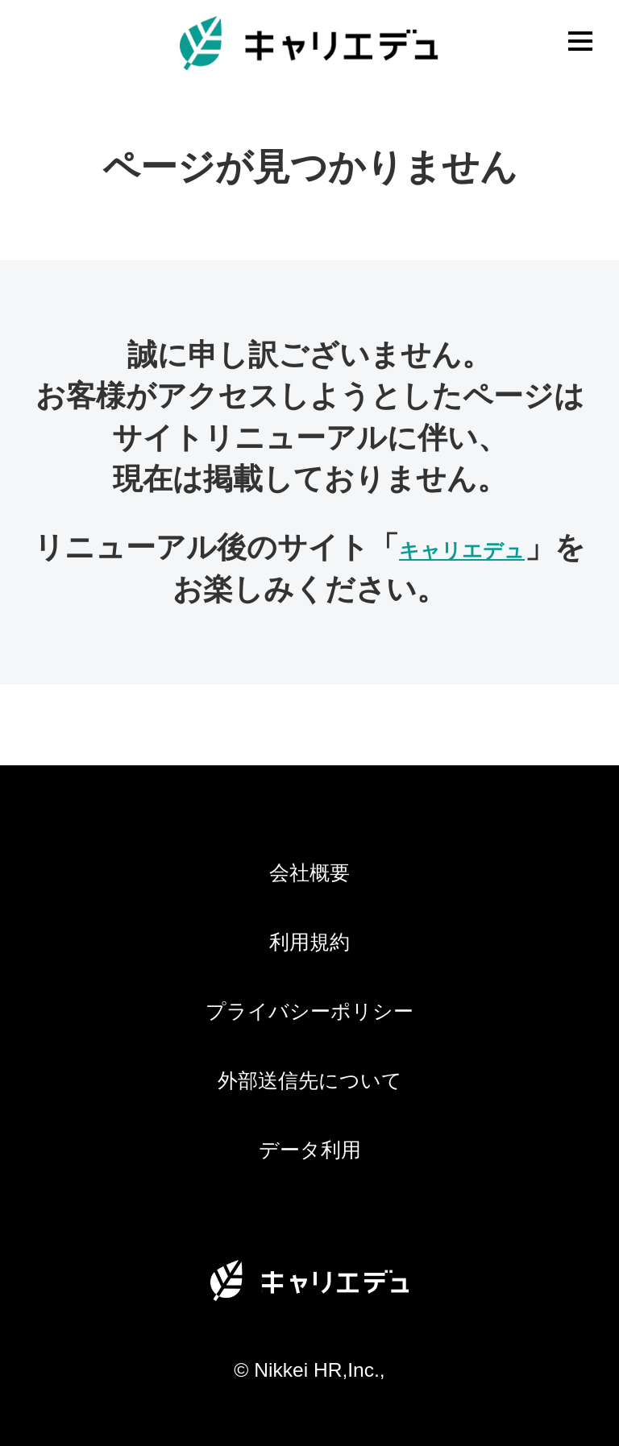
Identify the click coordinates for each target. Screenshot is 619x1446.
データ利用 (310, 1150)
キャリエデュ (462, 550)
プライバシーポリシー (309, 1011)
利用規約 (309, 942)
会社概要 (309, 873)
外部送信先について (310, 1081)
